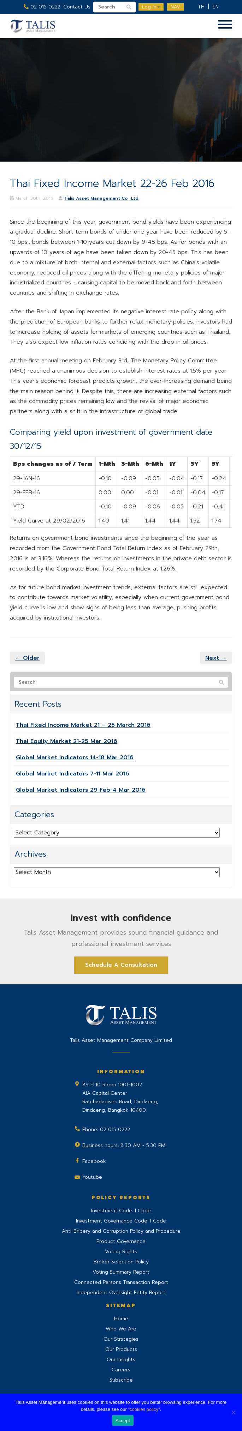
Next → (216, 658)
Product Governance (121, 1241)
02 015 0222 (42, 7)
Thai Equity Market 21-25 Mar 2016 (66, 741)
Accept (123, 1420)
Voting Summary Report (121, 1272)
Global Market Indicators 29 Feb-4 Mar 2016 (81, 790)
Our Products (121, 1349)
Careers (121, 1369)
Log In (151, 7)
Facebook (94, 1161)
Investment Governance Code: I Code (121, 1221)
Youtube (92, 1177)
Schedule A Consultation (121, 965)
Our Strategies (121, 1339)
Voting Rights (121, 1251)
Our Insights (121, 1359)
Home (121, 1318)
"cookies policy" (144, 1409)
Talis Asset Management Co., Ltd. (101, 198)
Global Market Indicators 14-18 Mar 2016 (75, 757)
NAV (175, 7)
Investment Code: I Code (121, 1210)
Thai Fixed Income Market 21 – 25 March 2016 (83, 725)
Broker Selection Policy (121, 1262)
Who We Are (121, 1329)
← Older (27, 658)
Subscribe (121, 1380)
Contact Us (76, 7)
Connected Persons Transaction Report (121, 1282)
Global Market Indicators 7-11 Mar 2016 (72, 773)
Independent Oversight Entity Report (121, 1292)
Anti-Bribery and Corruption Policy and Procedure (121, 1231)
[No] (233, 1412)
